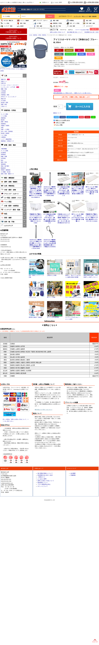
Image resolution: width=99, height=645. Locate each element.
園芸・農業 (54, 21)
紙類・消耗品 (4, 121)
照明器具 (3, 154)
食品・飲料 (87, 21)
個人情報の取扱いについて (45, 473)
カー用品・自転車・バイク (11, 198)
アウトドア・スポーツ (40, 21)
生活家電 (3, 152)
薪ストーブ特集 (54, 296)
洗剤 (2, 127)
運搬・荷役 (4, 89)
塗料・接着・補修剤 (9, 182)
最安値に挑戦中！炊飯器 (36, 316)
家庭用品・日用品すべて (7, 141)
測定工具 (3, 98)
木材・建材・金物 (89, 23)
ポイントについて (43, 486)
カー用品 (37, 23)
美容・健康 (37, 26)
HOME (30, 35)
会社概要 (73, 473)
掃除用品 (3, 118)
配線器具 (3, 168)
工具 (4, 75)
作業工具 (3, 83)
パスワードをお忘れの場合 (82, 29)
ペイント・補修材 (23, 21)
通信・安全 (4, 162)
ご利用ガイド (44, 2)
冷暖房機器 (4, 148)
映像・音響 (4, 156)
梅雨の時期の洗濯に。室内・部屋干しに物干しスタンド (91, 276)
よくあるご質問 (56, 2)
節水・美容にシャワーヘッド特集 (36, 276)
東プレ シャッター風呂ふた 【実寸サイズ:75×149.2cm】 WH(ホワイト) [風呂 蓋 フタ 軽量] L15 (77, 218)
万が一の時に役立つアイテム (73, 296)
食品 (4, 213)
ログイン (70, 29)
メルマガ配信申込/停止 (44, 484)
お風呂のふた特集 (54, 275)
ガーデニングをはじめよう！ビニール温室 (73, 317)
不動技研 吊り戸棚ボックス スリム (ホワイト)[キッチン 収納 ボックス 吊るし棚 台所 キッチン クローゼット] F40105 (91, 218)
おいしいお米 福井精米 (54, 316)
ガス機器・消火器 (5, 172)
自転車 (20, 26)
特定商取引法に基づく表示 (92, 32)
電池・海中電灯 (5, 166)
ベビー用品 (4, 135)
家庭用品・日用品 (56, 23)
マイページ (63, 29)
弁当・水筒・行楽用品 (7, 131)
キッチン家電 (4, 150)
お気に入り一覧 (54, 29)
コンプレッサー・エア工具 (8, 87)
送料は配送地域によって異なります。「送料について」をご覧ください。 (72, 93)
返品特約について (43, 482)
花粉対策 (94, 16)
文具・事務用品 (7, 186)
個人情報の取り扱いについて (74, 32)
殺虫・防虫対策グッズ (91, 296)
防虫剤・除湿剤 (5, 133)
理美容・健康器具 (5, 170)
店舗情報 (73, 475)
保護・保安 (4, 104)
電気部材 (3, 164)
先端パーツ (4, 81)
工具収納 (3, 91)
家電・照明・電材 (8, 145)
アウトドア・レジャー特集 (91, 316)
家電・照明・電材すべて (7, 173)
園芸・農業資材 (7, 178)
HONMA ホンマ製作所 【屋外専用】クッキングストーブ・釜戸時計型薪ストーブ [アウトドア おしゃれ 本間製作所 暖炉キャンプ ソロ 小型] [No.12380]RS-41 (35, 192)
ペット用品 (4, 23)
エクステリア (88, 26)
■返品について (57, 113)
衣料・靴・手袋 (55, 26)
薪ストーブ (85, 16)
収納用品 (3, 123)
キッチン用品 (4, 114)
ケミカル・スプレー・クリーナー (10, 85)
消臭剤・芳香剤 (5, 125)
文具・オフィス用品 (72, 23)
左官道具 (3, 93)
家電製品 (70, 21)
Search (50, 16)
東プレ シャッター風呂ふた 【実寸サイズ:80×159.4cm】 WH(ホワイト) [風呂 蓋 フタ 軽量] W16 (92, 190)
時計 (2, 160)
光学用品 (3, 158)
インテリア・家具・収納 (10, 209)
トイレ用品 (4, 116)
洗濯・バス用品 (5, 129)
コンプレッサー (77, 16)
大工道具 (3, 100)
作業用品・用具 (5, 94)
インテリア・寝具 (6, 26)
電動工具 (3, 79)
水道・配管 (70, 26)
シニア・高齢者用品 (6, 139)
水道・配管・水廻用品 (10, 206)
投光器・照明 (4, 102)
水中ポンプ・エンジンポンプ (8, 96)
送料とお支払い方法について (57, 32)
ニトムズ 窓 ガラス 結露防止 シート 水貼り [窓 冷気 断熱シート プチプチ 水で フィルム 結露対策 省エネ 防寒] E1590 (77, 190)
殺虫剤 (2, 120)
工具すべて (4, 106)
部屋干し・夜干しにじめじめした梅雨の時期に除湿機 (73, 276)
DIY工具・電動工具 (6, 21)
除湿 (90, 16)
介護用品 (3, 137)
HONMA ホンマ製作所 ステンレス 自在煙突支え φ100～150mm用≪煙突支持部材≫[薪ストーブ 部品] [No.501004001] (49, 243)
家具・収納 (21, 23)
